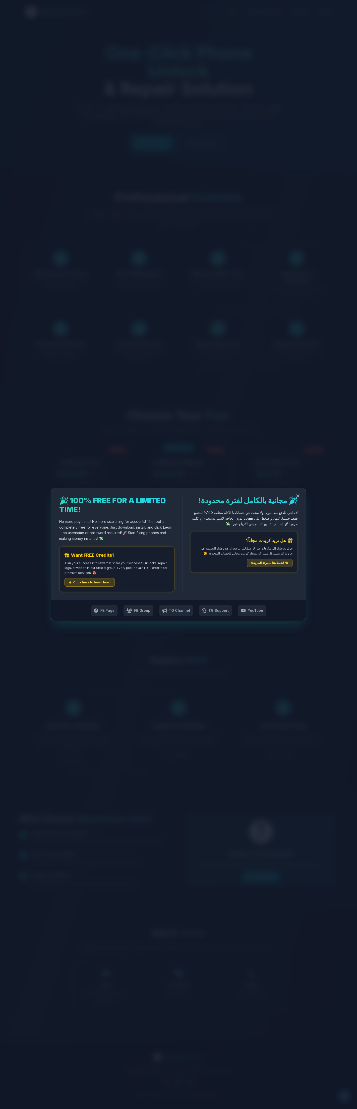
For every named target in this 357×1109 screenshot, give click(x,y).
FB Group (138, 610)
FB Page (104, 610)
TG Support (215, 610)
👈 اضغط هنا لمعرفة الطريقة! (269, 563)
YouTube (252, 610)
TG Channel (176, 610)
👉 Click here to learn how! (90, 582)
